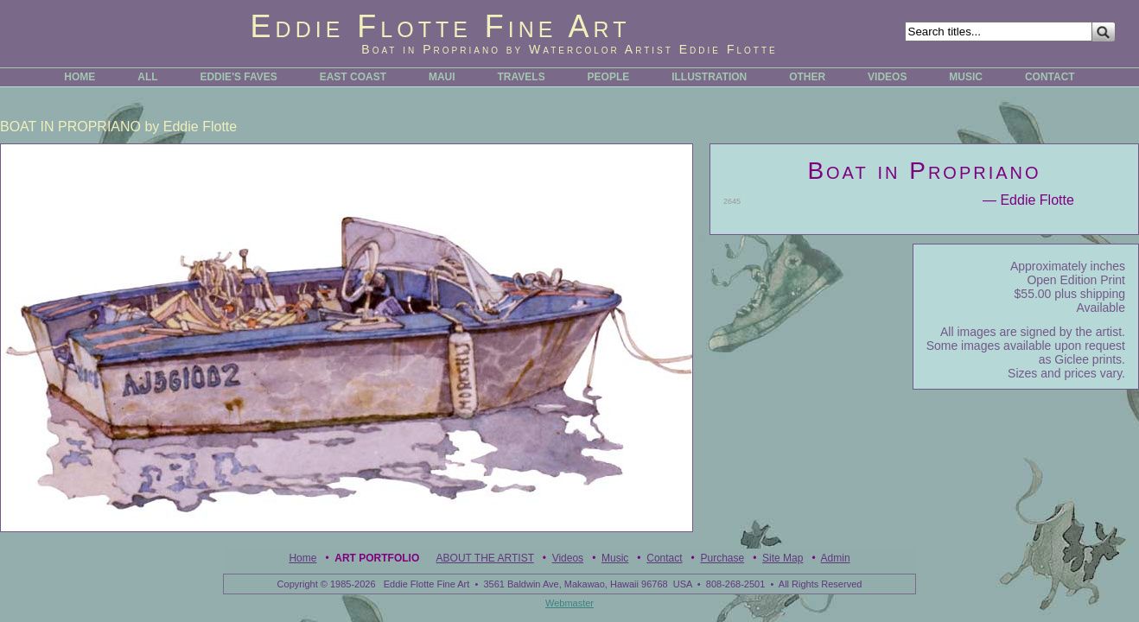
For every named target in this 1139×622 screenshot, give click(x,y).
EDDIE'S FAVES (238, 77)
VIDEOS (887, 77)
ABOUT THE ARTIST (485, 558)
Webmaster (569, 603)
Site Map (782, 558)
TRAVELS (521, 77)
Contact (664, 558)
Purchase (722, 558)
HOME (79, 77)
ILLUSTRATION (709, 77)
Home (302, 558)
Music (614, 558)
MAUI (442, 77)
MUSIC (966, 77)
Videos (567, 558)
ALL (147, 77)
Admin (835, 558)
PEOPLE (609, 77)
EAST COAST (353, 77)
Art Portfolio (376, 558)
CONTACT (1050, 77)
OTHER (807, 77)
